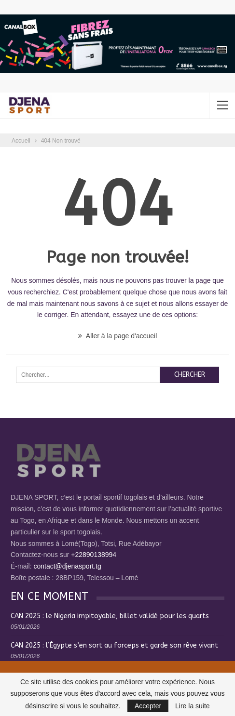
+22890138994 (93, 554)
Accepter (148, 706)
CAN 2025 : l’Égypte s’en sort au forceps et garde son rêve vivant (114, 645)
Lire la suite (192, 706)
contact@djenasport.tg (67, 566)
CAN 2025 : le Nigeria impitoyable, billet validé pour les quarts (110, 616)
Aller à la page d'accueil (117, 336)
